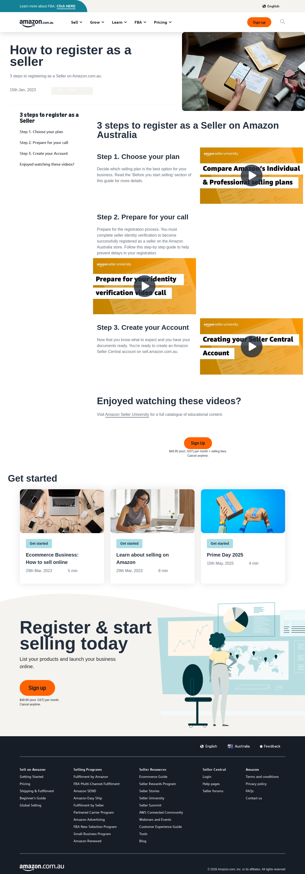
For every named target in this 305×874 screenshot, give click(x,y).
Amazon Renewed (87, 841)
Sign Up (198, 443)
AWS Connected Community (161, 812)
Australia (242, 746)
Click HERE (66, 6)
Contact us (254, 798)
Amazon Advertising (89, 819)
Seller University (151, 798)
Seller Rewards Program (157, 784)
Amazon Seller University (127, 414)
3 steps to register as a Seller (49, 117)
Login (207, 776)
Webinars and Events (155, 819)
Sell (74, 22)
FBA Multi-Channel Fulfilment (97, 784)
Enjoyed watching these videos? (47, 164)
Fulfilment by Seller (89, 805)
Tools (143, 834)
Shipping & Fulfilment (37, 791)
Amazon (252, 769)
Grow (95, 22)
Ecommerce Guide (153, 776)
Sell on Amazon (33, 769)
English (273, 6)
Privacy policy (256, 784)
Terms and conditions (262, 776)
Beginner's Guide (33, 798)
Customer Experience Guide (160, 826)
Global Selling (30, 805)
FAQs (250, 791)
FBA (138, 22)
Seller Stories (149, 791)
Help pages (211, 784)
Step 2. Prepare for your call (44, 142)
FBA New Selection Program (95, 826)
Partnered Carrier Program (94, 812)
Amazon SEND (85, 791)
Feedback (272, 746)
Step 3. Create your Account (44, 153)
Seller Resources (152, 769)
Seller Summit (150, 805)
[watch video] (198, 175)
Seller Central (214, 769)
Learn (117, 22)
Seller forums (213, 791)
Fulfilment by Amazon (91, 776)
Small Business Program (92, 834)
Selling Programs (88, 769)
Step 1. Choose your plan (41, 131)
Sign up (259, 22)
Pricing (160, 22)
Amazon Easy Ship (88, 798)
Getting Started (31, 776)
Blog (142, 841)
